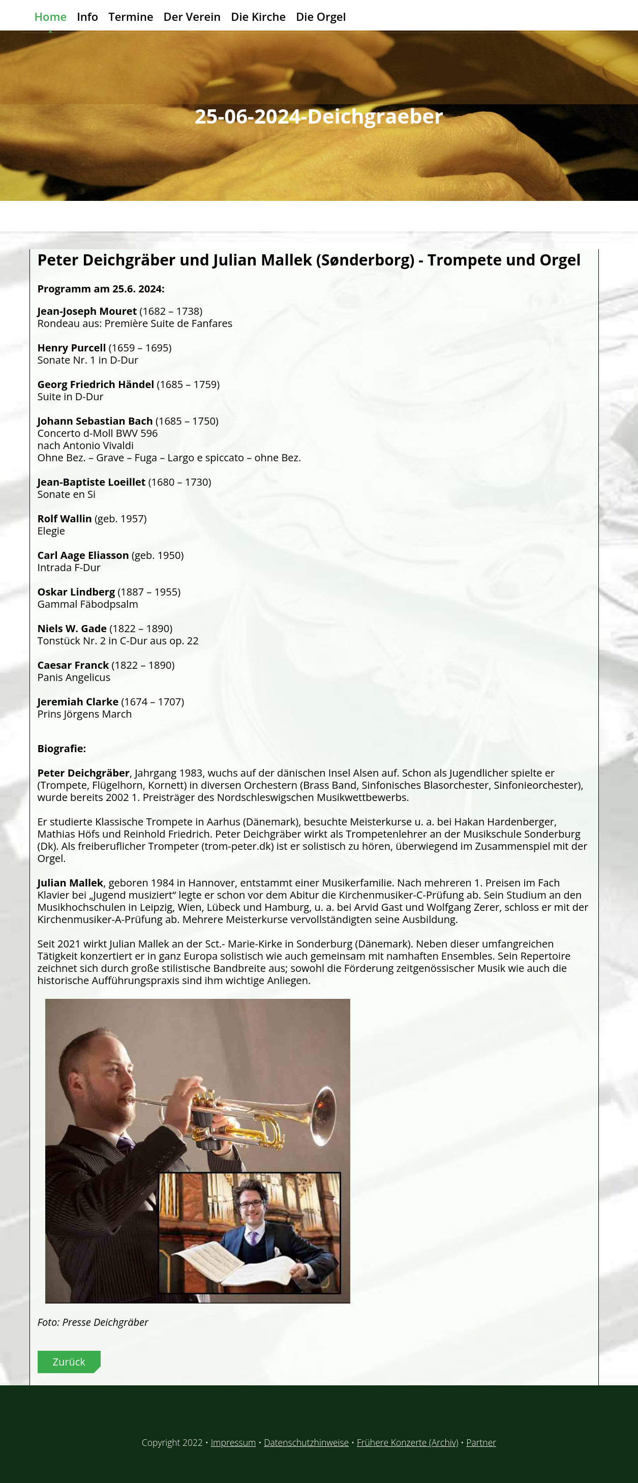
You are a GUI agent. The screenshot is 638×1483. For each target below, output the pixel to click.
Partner (481, 1442)
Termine (130, 16)
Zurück (69, 1362)
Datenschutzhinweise (306, 1442)
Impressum (233, 1442)
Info (87, 16)
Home (51, 16)
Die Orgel (321, 16)
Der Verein (192, 16)
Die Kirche (258, 16)
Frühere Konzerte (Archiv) (408, 1442)
